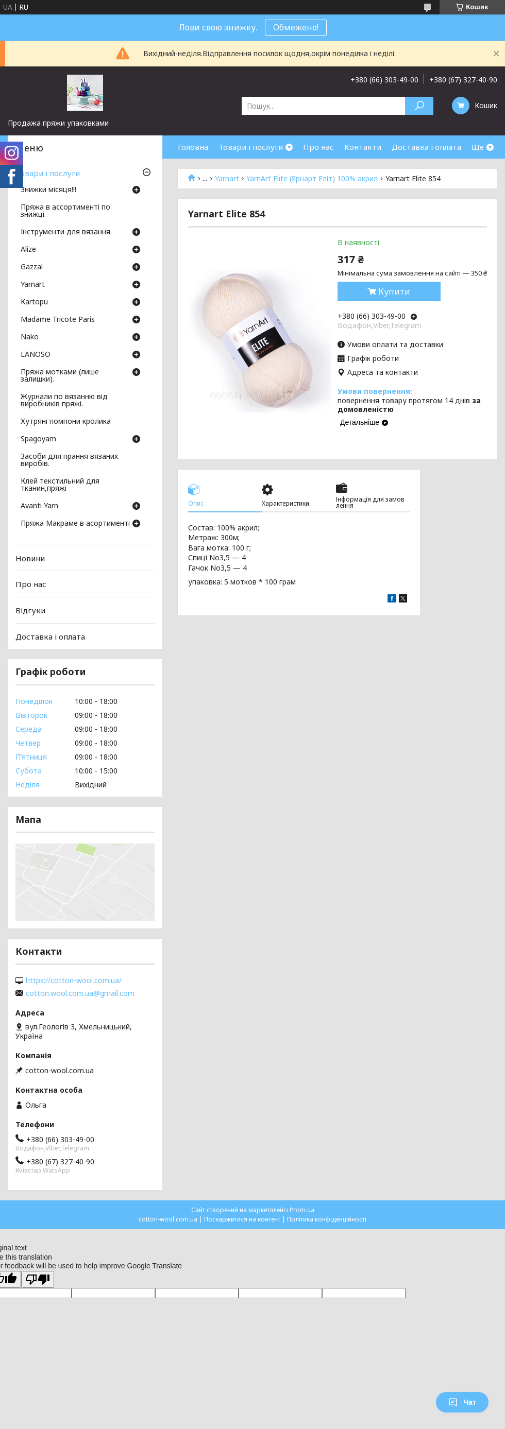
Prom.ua (302, 1210)
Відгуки (30, 610)
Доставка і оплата (426, 147)
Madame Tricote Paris (58, 320)
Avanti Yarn (39, 506)
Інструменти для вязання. (66, 232)
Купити (394, 291)
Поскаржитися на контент (242, 1219)
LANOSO (35, 355)
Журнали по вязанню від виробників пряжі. (64, 400)
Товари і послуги (250, 147)
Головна (193, 147)
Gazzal (32, 267)
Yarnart (227, 178)
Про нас (318, 147)
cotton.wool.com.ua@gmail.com (80, 993)
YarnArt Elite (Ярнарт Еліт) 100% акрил (312, 178)
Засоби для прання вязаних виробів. (69, 460)
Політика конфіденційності (326, 1219)
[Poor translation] (37, 1279)
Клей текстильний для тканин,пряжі (60, 485)
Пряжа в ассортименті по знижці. (65, 211)
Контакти (362, 147)
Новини (30, 558)
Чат (462, 1402)
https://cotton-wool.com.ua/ (74, 980)
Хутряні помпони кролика (66, 422)
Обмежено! (295, 27)
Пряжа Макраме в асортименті (75, 524)
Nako (30, 337)
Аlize (28, 250)
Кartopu (34, 302)
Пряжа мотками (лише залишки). (60, 376)
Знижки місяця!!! (48, 190)
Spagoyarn (38, 439)
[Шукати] (419, 106)
